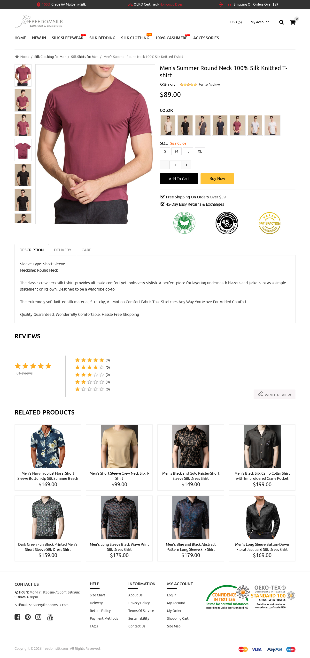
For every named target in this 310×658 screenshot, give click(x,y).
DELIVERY (62, 249)
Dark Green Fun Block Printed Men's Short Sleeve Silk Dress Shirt (48, 547)
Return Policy (100, 611)
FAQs (94, 626)
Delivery (96, 603)
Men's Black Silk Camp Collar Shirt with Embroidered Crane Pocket (262, 475)
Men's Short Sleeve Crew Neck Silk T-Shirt (119, 475)
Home (25, 56)
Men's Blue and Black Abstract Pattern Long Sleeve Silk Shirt (191, 547)
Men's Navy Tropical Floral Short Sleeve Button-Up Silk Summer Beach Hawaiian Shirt (48, 476)
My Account (176, 603)
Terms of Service (141, 611)
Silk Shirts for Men (85, 56)
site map (173, 626)
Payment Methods (104, 618)
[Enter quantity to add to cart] (176, 164)
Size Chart (97, 595)
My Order (174, 611)
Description (32, 249)
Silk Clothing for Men (50, 56)
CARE (86, 249)
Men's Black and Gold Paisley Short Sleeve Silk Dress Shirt (191, 475)
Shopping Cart (178, 618)
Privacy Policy (139, 603)
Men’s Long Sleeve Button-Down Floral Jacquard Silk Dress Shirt (262, 547)
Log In (171, 595)
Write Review (209, 84)
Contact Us (136, 626)
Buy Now (217, 178)
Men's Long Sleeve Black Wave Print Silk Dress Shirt (119, 547)
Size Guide (178, 143)
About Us (135, 595)
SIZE (164, 142)
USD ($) (236, 22)
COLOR (166, 109)
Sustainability (138, 618)
